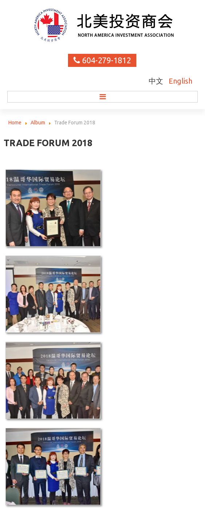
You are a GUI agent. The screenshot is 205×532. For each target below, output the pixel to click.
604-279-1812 (106, 60)
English (180, 81)
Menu (102, 96)
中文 (157, 81)
